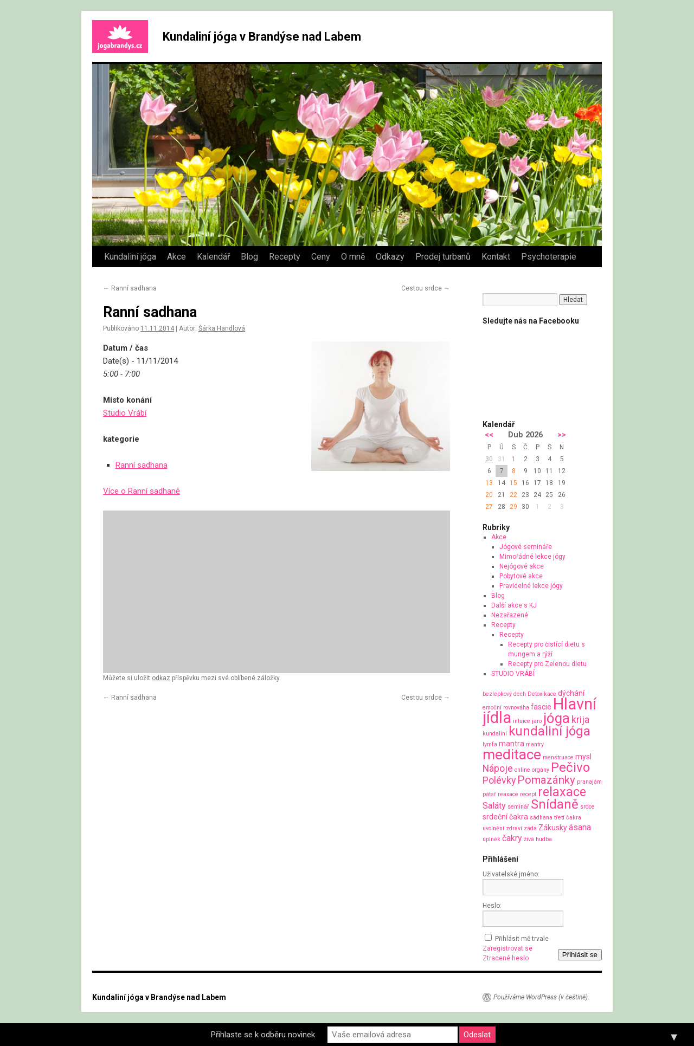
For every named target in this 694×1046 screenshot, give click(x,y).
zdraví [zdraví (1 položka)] (514, 828)
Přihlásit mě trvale (522, 938)
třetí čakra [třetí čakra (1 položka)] (567, 817)
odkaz (161, 678)
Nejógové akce (521, 566)
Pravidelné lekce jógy (531, 586)
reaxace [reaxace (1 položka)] (508, 794)
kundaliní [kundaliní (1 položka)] (495, 733)
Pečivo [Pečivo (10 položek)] (570, 767)
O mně (353, 256)
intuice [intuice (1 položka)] (521, 721)
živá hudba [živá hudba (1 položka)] (538, 839)
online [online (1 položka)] (522, 769)
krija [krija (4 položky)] (580, 719)
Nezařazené (509, 615)
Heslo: (492, 905)
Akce (176, 256)
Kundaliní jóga (130, 256)
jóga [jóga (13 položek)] (556, 718)
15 (513, 483)
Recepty (284, 256)
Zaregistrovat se (507, 948)
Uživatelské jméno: (511, 874)
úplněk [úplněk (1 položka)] (491, 839)
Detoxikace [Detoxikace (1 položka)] (542, 694)
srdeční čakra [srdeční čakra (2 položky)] (505, 816)
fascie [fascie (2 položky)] (541, 706)
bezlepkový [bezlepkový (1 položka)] (497, 694)
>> (561, 435)
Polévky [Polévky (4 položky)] (499, 780)
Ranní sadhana (130, 288)
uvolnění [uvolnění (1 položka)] (493, 828)
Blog (249, 256)
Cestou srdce (425, 288)
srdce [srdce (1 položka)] (587, 806)
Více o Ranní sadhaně (141, 491)
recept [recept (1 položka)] (528, 794)
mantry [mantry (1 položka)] (535, 744)
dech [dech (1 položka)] (519, 694)
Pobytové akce (521, 576)
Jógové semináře (525, 547)
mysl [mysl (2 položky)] (583, 756)
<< (489, 435)
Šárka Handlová (221, 328)
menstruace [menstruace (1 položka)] (558, 757)
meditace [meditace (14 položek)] (512, 754)
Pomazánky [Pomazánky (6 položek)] (546, 779)
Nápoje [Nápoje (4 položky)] (498, 768)
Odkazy (390, 256)
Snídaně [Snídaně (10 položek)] (555, 804)
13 (489, 483)
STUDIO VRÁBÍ (513, 673)
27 (489, 507)
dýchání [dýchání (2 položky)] (571, 693)
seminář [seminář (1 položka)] (518, 806)
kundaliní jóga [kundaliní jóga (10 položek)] (549, 731)
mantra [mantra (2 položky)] (511, 743)
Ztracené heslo (506, 958)
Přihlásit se (579, 955)
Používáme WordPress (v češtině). (541, 997)
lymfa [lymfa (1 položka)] (490, 744)
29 (513, 507)
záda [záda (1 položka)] (530, 828)
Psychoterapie (548, 256)
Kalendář (213, 256)
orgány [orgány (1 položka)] (540, 769)
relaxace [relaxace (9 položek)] (562, 791)
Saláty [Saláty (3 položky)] (494, 805)
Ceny (320, 256)
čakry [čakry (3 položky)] (512, 838)
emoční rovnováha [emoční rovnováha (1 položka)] (506, 707)
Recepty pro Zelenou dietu (547, 664)
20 (489, 495)
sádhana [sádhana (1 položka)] (541, 817)
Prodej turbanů (443, 256)
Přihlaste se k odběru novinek (263, 1034)
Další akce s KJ (514, 605)
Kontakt (495, 256)
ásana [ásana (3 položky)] (580, 827)
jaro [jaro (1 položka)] (537, 721)
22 (513, 495)
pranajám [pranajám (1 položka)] (589, 781)
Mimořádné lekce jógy (532, 556)
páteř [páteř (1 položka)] (489, 794)
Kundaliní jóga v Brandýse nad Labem (262, 36)
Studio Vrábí (124, 413)
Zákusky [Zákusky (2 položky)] (552, 827)
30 (489, 459)
